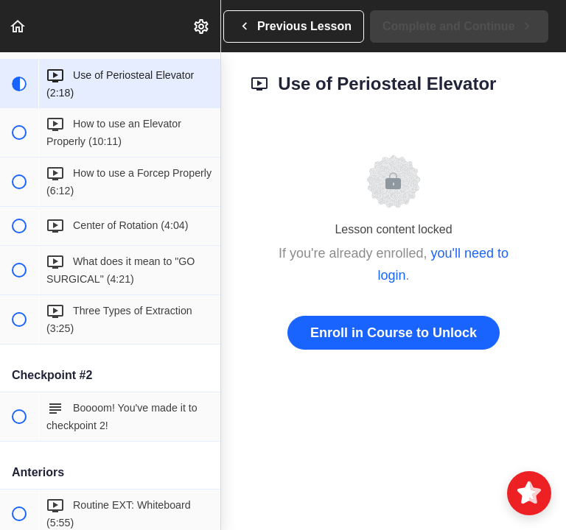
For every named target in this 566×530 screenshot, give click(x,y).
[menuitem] (202, 26)
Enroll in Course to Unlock (393, 332)
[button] (18, 26)
